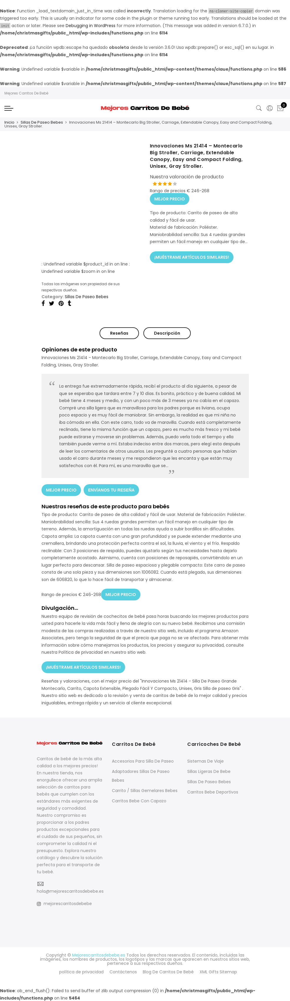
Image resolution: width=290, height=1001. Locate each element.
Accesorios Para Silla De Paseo (143, 761)
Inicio (9, 122)
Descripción (167, 333)
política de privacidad (81, 972)
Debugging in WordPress (90, 26)
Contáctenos (123, 972)
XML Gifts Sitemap (218, 972)
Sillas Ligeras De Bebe (209, 771)
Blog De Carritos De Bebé (168, 972)
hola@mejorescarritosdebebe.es (70, 891)
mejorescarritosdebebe (64, 903)
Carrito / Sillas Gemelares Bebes (145, 790)
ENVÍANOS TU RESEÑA (111, 489)
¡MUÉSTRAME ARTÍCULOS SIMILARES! (191, 257)
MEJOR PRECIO (169, 199)
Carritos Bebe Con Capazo (139, 801)
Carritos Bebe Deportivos (212, 792)
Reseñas (119, 333)
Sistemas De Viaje (205, 761)
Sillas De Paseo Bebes (42, 122)
